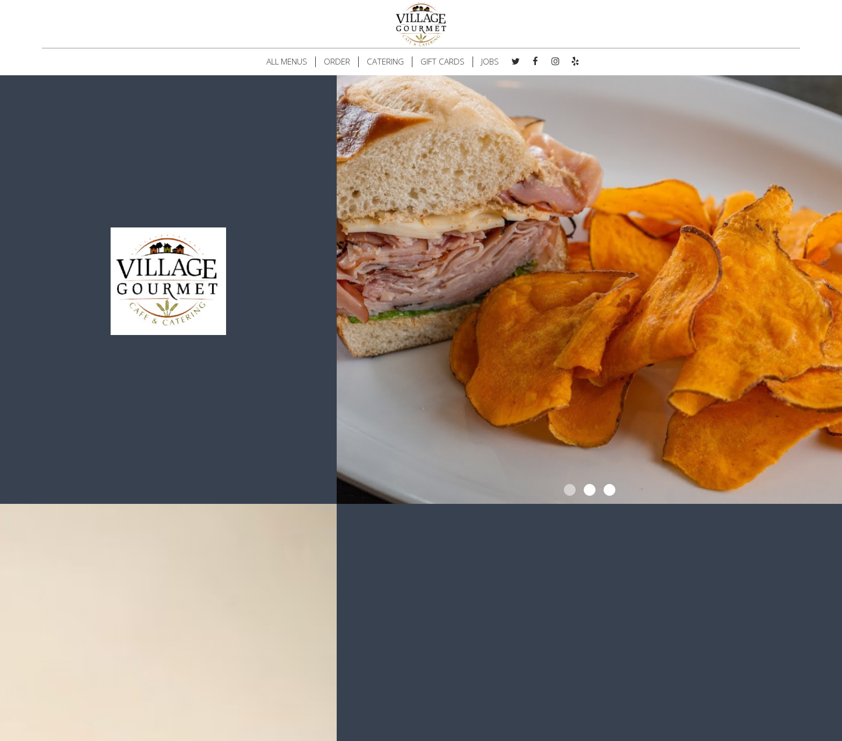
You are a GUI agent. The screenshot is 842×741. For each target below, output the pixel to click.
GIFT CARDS (442, 61)
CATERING (385, 61)
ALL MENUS (286, 61)
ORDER (337, 61)
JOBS (490, 61)
